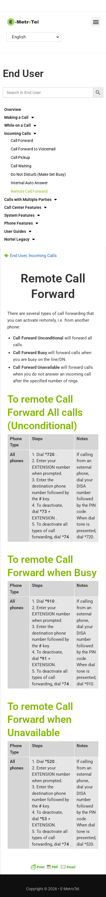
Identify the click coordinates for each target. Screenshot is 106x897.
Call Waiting (21, 166)
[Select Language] (33, 37)
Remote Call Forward (29, 191)
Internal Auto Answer (29, 183)
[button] (95, 22)
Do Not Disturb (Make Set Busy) (38, 174)
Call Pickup (20, 157)
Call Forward (22, 140)
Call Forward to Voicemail (33, 149)
